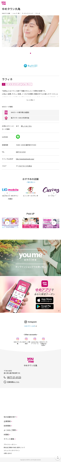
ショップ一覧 (15, 13)
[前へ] (7, 193)
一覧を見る (30, 182)
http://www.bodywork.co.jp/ (25, 159)
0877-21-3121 (21, 152)
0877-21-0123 (14, 377)
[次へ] (53, 193)
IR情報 (6, 435)
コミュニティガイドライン (12, 450)
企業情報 (7, 421)
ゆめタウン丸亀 (6, 13)
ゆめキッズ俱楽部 (26, 342)
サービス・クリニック (27, 13)
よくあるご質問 (10, 430)
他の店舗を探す (10, 417)
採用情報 (7, 426)
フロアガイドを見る (25, 166)
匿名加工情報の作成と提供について (14, 447)
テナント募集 (9, 439)
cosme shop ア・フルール (35, 342)
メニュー (58, 3)
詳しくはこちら (26, 126)
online (52, 3)
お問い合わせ (8, 453)
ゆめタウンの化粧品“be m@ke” (43, 343)
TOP (57, 457)
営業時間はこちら (13, 382)
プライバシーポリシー (10, 444)
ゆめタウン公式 (29, 326)
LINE (18, 137)
